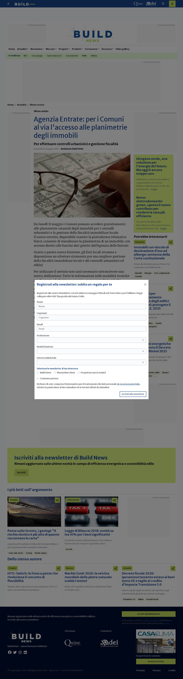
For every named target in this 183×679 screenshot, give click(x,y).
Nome (40, 302)
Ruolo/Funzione (45, 346)
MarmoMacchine (66, 372)
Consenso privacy (49, 378)
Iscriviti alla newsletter (133, 394)
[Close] (145, 284)
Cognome (42, 313)
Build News (45, 372)
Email (40, 324)
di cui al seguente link (128, 384)
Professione (43, 335)
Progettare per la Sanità (93, 372)
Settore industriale (46, 358)
